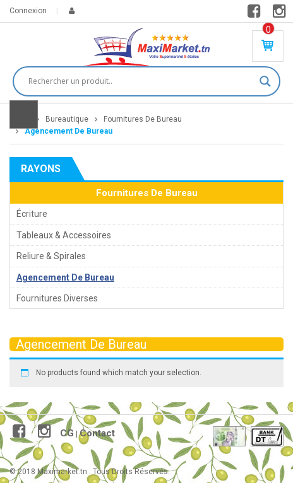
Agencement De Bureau (65, 277)
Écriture (31, 214)
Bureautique (66, 119)
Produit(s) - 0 (268, 30)
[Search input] (140, 81)
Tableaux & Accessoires (63, 235)
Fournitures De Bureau (143, 119)
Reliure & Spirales (51, 256)
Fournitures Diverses (57, 298)
